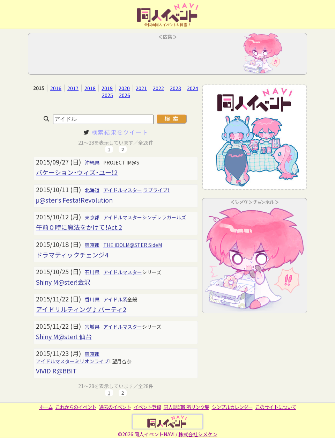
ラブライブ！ (156, 190)
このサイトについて (275, 406)
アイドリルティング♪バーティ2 (81, 309)
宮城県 (92, 326)
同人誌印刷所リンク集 (186, 406)
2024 (192, 88)
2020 (124, 88)
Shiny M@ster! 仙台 (64, 336)
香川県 (92, 299)
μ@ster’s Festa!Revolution (74, 199)
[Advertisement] (167, 56)
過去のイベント (115, 406)
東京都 (92, 217)
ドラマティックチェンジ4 (72, 254)
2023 (175, 88)
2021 (141, 88)
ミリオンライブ (92, 361)
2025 (107, 95)
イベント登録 (147, 406)
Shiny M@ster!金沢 (63, 281)
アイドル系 (115, 299)
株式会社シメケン (197, 434)
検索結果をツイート (120, 132)
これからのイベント (75, 406)
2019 (107, 88)
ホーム (46, 406)
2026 (124, 95)
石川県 (92, 272)
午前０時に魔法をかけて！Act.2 (79, 227)
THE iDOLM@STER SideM (132, 244)
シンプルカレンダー (232, 406)
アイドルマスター (122, 190)
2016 (55, 88)
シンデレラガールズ (164, 217)
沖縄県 (92, 162)
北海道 (92, 190)
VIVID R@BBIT (56, 370)
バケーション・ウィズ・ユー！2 (77, 172)
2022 (158, 88)
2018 (90, 88)
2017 (73, 88)
